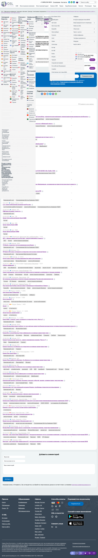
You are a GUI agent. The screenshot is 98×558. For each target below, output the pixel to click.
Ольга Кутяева (23, 399)
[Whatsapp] (81, 553)
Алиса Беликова (24, 270)
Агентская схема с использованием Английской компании (22, 258)
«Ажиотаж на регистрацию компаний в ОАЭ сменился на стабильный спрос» (28, 123)
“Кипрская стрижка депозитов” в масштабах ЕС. (18, 110)
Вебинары (21, 508)
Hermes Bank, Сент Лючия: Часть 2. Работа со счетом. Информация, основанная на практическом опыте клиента (39, 184)
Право (61, 6)
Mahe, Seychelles (40, 517)
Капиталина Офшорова (31, 263)
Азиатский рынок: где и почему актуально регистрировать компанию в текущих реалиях (31, 272)
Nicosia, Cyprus (39, 508)
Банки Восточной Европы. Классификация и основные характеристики (26, 333)
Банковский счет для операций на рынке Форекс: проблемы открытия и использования (31, 387)
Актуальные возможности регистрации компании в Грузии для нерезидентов (28, 279)
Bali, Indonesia (39, 534)
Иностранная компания (27, 6)
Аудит (5, 306)
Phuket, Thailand (40, 537)
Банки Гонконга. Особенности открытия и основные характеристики (25, 346)
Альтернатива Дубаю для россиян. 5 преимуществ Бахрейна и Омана (25, 285)
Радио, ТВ (5, 508)
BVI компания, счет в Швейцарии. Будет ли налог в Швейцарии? (23, 144)
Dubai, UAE (38, 526)
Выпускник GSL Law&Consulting (29, 236)
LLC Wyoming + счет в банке (11, 198)
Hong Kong (38, 514)
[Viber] (89, 553)
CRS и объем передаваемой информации (16, 164)
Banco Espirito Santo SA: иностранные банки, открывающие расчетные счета (28, 137)
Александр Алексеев (22, 115)
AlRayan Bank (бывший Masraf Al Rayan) (15, 130)
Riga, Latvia (38, 531)
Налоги (81, 6)
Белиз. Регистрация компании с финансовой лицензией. (21, 394)
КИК (17, 6)
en (56, 527)
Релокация (88, 6)
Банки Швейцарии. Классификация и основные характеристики (23, 373)
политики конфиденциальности (81, 485)
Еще (94, 6)
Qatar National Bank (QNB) (11, 231)
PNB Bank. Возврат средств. (12, 211)
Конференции (22, 502)
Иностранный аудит (42, 6)
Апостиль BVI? (7, 299)
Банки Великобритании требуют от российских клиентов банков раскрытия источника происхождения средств (39, 326)
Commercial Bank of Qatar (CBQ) (13, 150)
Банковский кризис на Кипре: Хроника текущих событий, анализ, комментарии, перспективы (33, 380)
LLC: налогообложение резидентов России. (17, 204)
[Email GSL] (94, 553)
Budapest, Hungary (40, 523)
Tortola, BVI (38, 511)
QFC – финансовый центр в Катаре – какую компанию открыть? (23, 238)
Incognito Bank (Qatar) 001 (11, 157)
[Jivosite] (72, 553)
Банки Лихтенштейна (10, 353)
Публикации (6, 505)
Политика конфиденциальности (81, 546)
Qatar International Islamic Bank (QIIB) (14, 218)
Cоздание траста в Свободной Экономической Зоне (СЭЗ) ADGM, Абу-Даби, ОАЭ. (29, 171)
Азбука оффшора (8, 265)
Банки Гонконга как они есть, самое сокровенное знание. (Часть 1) (24, 340)
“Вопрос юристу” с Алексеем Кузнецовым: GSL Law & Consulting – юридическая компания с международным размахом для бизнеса (45, 116)
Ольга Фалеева (22, 433)
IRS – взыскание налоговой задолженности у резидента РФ (22, 191)
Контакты (64, 2)
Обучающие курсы (24, 511)
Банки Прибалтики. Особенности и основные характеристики (23, 367)
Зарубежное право (71, 6)
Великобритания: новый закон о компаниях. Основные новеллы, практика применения (30, 427)
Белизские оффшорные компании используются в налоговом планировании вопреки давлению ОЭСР (35, 400)
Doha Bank (6, 177)
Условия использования (79, 543)
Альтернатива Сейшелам (11, 292)
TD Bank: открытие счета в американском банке (18, 245)
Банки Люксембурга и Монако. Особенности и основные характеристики (26, 360)
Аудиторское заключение (11, 312)
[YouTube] (52, 517)
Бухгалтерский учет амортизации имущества (17, 414)
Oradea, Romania (40, 520)
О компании (56, 2)
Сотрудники (6, 521)
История (4, 518)
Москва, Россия (40, 502)
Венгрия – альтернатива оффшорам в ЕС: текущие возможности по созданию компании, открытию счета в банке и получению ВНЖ (45, 434)
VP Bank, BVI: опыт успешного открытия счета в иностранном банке (24, 252)
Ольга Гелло (22, 277)
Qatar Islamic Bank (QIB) (10, 225)
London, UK (38, 505)
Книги (4, 502)
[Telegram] (85, 553)
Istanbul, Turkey (39, 529)
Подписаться (75, 504)
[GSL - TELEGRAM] (56, 517)
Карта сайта (6, 527)
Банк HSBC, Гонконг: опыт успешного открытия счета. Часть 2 (23, 319)
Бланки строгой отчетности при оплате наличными (19, 407)
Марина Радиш (23, 284)
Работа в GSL (6, 524)
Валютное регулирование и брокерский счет (17, 421)
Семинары (21, 505)
